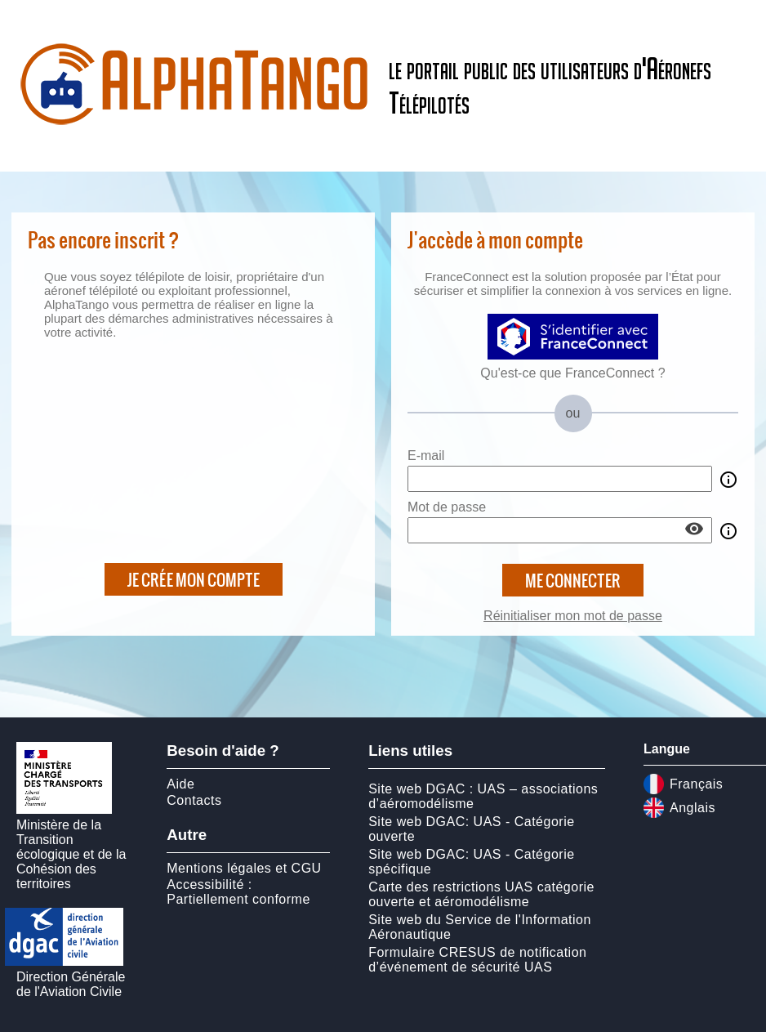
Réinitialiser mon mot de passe (572, 616)
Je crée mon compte (193, 579)
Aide (180, 784)
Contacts (194, 800)
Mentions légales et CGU (244, 868)
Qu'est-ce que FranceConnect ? (572, 373)
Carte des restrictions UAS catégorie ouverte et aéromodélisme (481, 894)
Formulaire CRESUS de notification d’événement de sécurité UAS (477, 959)
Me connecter (573, 580)
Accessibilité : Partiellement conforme (238, 892)
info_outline (728, 479)
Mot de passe (446, 507)
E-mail (425, 455)
